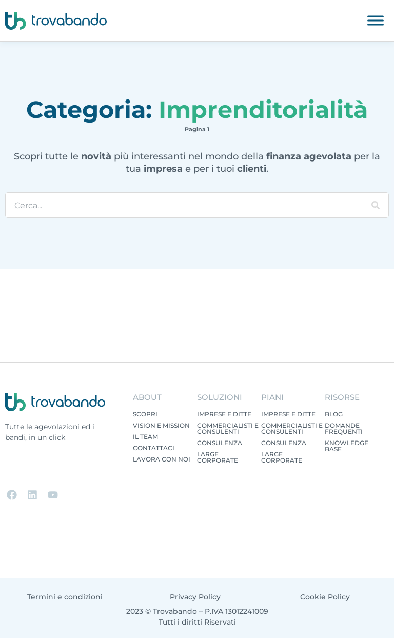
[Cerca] (375, 205)
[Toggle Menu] (375, 20)
